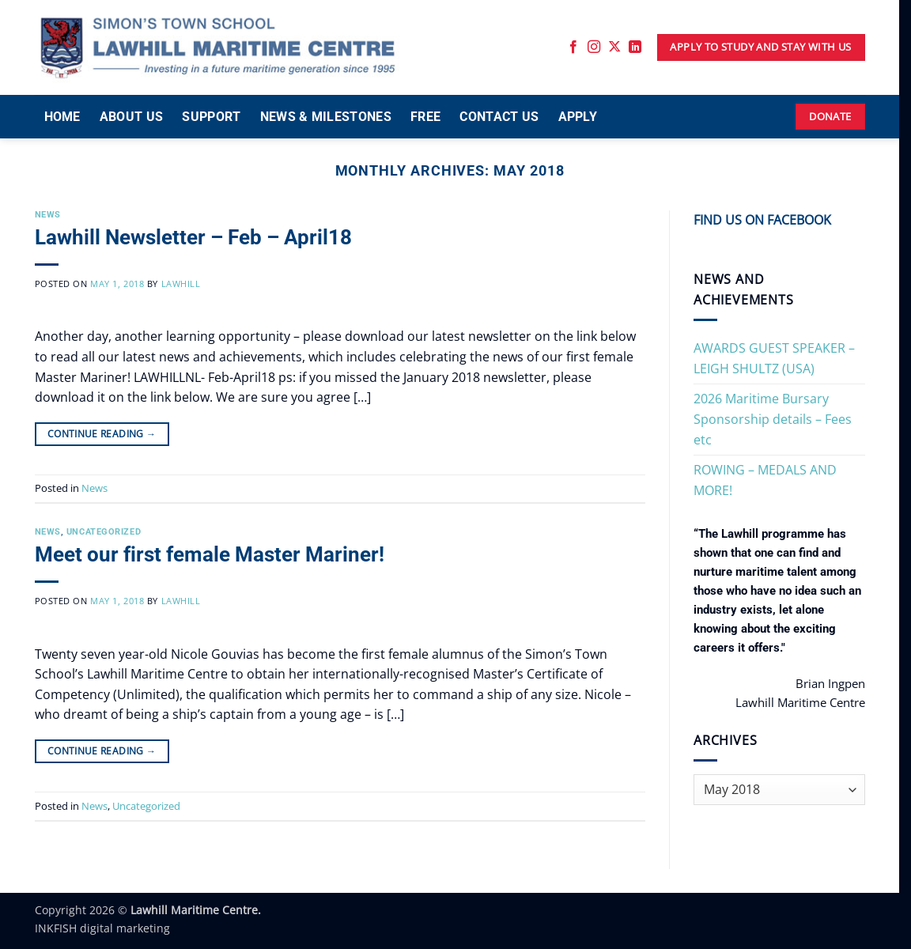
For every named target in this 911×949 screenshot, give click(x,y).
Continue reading (102, 433)
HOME (62, 116)
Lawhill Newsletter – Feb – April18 (193, 237)
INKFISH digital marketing (102, 928)
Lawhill (181, 283)
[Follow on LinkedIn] (635, 47)
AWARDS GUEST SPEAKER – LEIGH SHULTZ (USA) (774, 358)
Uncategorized (103, 532)
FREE (425, 116)
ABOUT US (132, 116)
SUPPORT (211, 116)
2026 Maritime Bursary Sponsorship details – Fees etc (773, 419)
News (48, 215)
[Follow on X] (614, 47)
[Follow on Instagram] (594, 47)
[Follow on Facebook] (573, 47)
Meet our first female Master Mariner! (209, 554)
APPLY (578, 116)
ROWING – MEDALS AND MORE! (765, 480)
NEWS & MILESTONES (325, 116)
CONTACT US (499, 116)
